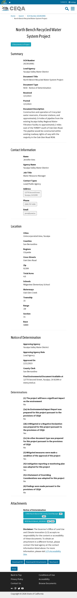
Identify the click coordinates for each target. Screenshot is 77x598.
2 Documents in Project (21, 44)
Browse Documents (47, 583)
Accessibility (44, 579)
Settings (72, 2)
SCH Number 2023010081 (36, 16)
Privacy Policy (17, 579)
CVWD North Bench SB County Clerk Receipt (43, 515)
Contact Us (63, 2)
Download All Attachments (36, 562)
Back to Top (16, 575)
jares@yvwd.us (30, 213)
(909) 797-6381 (30, 204)
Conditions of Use (47, 575)
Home (13, 16)
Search (21, 16)
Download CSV (17, 562)
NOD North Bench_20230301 (40, 521)
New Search (54, 562)
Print (14, 569)
